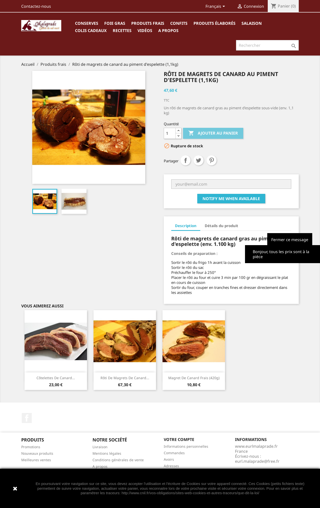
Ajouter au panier (213, 133)
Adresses (171, 465)
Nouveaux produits (37, 453)
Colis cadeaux (91, 30)
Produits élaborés (215, 23)
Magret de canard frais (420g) (194, 377)
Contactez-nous (36, 6)
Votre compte (179, 439)
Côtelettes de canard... (55, 377)
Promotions (30, 446)
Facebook (27, 418)
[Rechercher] (267, 45)
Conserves (86, 23)
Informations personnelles (186, 446)
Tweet (199, 160)
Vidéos (145, 30)
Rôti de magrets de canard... (124, 377)
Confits (179, 23)
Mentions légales (106, 453)
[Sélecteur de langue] (216, 7)
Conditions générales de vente (118, 459)
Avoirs (169, 459)
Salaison (252, 23)
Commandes (174, 452)
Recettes (122, 30)
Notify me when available (231, 198)
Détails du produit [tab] (221, 225)
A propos (168, 30)
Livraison (100, 446)
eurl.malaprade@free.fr (257, 461)
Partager (185, 160)
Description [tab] (185, 225)
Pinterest (211, 160)
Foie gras (114, 23)
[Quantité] (170, 133)
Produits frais (147, 23)
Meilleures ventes (36, 459)
